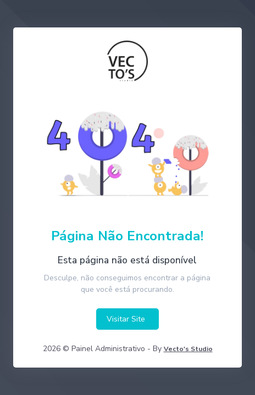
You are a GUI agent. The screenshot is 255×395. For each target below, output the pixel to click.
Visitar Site (126, 319)
